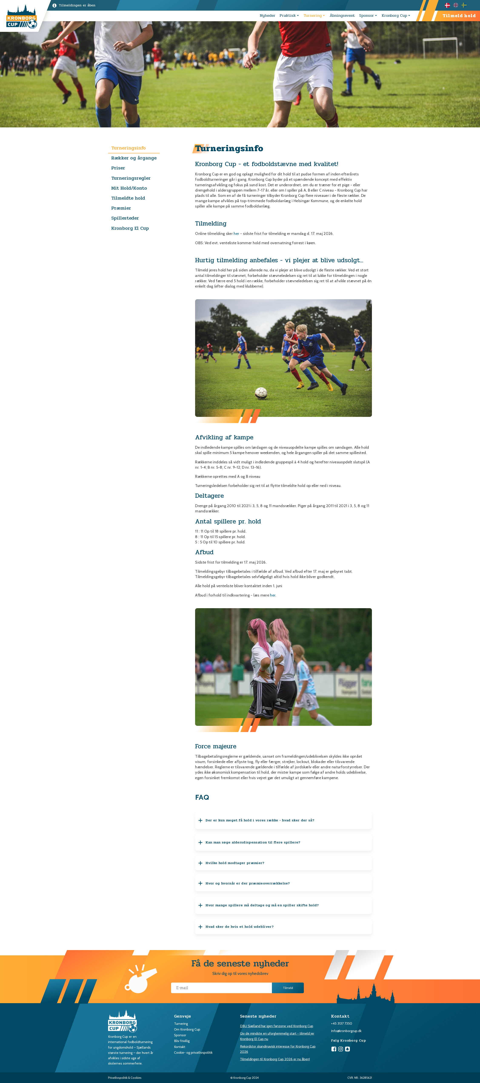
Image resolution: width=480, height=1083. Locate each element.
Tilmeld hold (459, 15)
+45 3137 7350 (341, 1023)
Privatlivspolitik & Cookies (124, 1078)
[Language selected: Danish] (457, 5)
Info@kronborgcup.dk (346, 1031)
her (236, 233)
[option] (457, 5)
